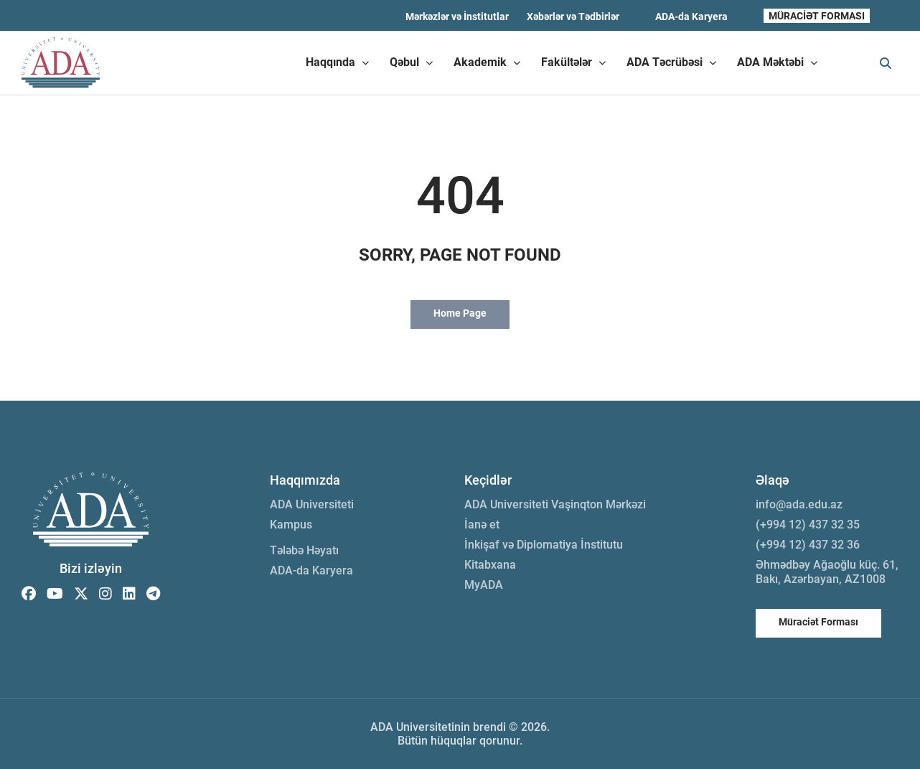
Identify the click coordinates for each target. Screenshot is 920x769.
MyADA (483, 585)
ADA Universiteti (312, 504)
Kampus (291, 524)
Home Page (460, 313)
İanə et (481, 524)
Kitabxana (490, 565)
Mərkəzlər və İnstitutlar (457, 16)
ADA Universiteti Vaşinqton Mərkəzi (555, 504)
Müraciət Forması (818, 622)
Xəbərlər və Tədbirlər (573, 16)
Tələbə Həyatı (304, 550)
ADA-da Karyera (691, 16)
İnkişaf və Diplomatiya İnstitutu (543, 544)
